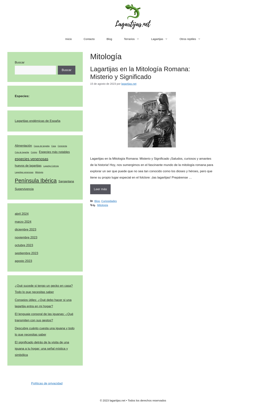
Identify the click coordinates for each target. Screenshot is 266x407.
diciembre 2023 (25, 229)
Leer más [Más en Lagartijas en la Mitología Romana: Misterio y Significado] (100, 189)
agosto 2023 (23, 261)
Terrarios (134, 39)
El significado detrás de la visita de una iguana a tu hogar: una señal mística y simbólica (42, 349)
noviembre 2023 (26, 237)
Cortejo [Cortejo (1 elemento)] (34, 152)
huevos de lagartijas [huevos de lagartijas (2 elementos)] (28, 165)
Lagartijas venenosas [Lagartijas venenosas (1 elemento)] (24, 172)
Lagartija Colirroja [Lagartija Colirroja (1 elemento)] (51, 166)
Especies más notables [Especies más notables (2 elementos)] (54, 152)
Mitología (102, 205)
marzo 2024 (23, 221)
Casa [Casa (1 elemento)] (53, 146)
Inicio (68, 39)
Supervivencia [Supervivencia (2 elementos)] (24, 189)
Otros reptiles (193, 39)
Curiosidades (109, 201)
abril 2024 (22, 214)
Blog (109, 39)
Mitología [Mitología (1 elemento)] (39, 172)
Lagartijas (162, 39)
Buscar (20, 62)
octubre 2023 (24, 245)
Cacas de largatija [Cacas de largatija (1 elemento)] (42, 146)
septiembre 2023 (26, 253)
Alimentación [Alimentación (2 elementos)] (23, 145)
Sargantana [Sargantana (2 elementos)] (66, 181)
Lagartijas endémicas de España (37, 121)
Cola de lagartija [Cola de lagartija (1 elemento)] (22, 152)
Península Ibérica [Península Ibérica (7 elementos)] (36, 180)
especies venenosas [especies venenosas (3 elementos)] (31, 159)
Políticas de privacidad (46, 383)
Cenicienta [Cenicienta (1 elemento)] (62, 146)
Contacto (89, 39)
